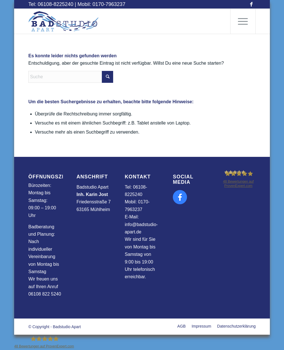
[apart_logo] (63, 21)
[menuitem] (243, 21)
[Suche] (70, 77)
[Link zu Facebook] (251, 4)
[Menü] (243, 21)
